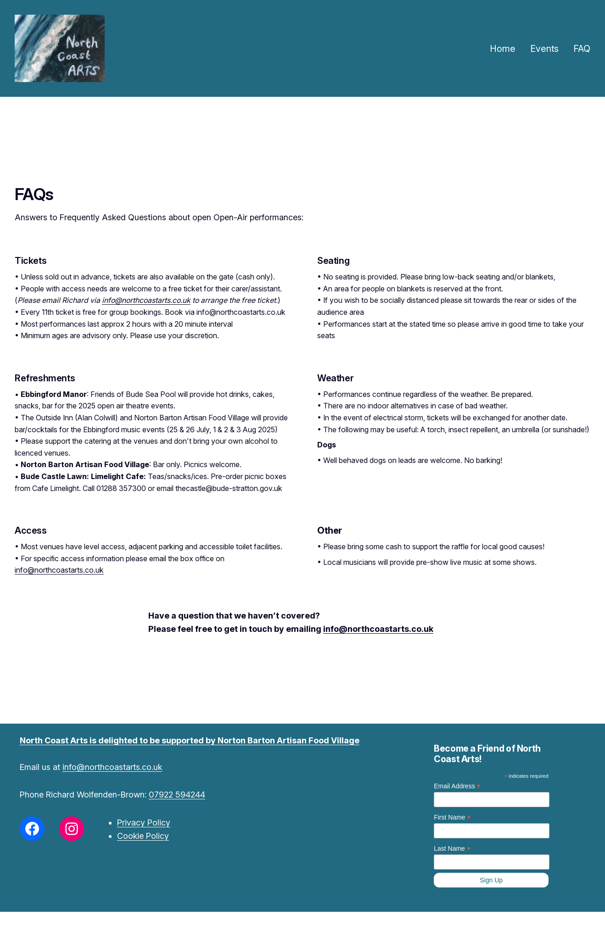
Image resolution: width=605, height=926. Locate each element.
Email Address (457, 786)
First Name (452, 817)
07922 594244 (177, 794)
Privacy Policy (143, 822)
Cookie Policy (143, 836)
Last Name (452, 848)
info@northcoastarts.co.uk (146, 300)
